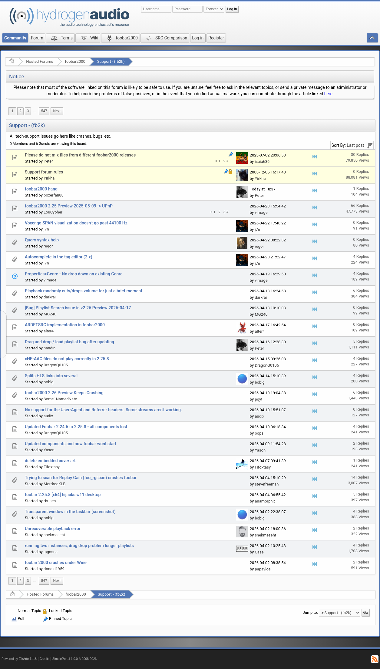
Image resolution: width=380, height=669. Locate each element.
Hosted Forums (39, 61)
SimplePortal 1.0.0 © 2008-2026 (74, 659)
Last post (355, 145)
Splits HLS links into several (51, 375)
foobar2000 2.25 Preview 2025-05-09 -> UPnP (69, 205)
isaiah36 (262, 161)
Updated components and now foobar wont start (71, 443)
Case (259, 552)
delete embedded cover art (50, 460)
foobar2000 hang (41, 189)
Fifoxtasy (52, 467)
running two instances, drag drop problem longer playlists (79, 545)
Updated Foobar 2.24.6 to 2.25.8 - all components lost (76, 426)
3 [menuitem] (28, 111)
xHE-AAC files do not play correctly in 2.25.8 (67, 358)
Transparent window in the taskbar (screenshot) (70, 511)
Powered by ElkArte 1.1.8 (19, 659)
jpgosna (51, 552)
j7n (46, 229)
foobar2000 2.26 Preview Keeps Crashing (64, 392)
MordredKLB (54, 484)
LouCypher (53, 212)
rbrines (50, 501)
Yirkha (49, 178)
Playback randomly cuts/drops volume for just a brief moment (83, 290)
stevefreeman (267, 484)
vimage (261, 212)
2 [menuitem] (20, 111)
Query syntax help (42, 239)
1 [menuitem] (12, 111)
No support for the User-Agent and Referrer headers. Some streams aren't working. (103, 409)
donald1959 (54, 568)
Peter (48, 161)
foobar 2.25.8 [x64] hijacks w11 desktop (63, 494)
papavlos (262, 569)
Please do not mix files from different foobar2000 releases (80, 155)
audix (48, 416)
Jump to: (310, 612)
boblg (48, 382)
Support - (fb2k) (111, 61)
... (34, 111)
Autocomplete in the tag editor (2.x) (58, 256)
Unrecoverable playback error (53, 528)
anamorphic (265, 501)
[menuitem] (35, 111)
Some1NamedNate (60, 399)
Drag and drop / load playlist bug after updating (69, 341)
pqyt (258, 399)
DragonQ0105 (56, 365)
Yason (49, 450)
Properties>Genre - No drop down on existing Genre (74, 273)
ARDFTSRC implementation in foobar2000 (65, 324)
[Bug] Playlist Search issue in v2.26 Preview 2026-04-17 (78, 307)
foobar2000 (75, 61)
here (328, 93)
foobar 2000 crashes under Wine (56, 562)
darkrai (50, 297)
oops (259, 433)
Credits (45, 659)
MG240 (50, 314)
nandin (49, 348)
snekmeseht (54, 535)
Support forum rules (44, 172)
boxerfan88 (54, 195)
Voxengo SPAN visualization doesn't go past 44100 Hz (76, 222)
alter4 (49, 331)
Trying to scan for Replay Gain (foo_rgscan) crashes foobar (81, 477)
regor (48, 246)
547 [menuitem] (44, 111)
